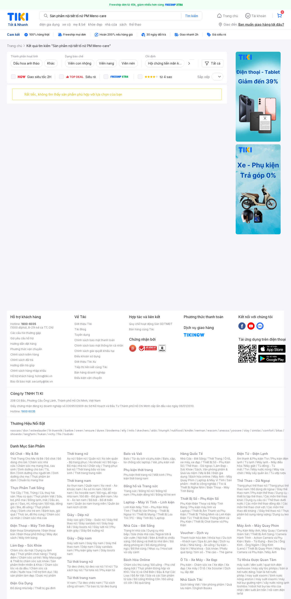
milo (131, 430)
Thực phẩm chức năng (32, 554)
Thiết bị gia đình (45, 588)
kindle (189, 430)
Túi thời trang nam (81, 578)
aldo (154, 430)
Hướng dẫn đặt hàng (23, 343)
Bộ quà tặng (142, 582)
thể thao (135, 24)
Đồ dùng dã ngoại (263, 489)
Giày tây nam (95, 543)
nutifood (177, 430)
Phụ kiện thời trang (138, 470)
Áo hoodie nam (85, 492)
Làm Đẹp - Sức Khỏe (26, 545)
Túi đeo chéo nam (90, 582)
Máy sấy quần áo (257, 473)
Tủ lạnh (249, 462)
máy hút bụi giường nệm (261, 580)
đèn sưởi (256, 564)
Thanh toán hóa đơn (193, 537)
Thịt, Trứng (30, 492)
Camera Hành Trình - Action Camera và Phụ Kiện (262, 537)
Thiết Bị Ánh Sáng (262, 534)
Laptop (160, 518)
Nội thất (143, 537)
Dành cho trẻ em (29, 510)
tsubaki (68, 434)
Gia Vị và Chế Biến (142, 572)
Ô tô (202, 568)
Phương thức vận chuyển (26, 349)
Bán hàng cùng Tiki (141, 329)
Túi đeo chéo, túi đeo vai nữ (85, 566)
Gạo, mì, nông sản (31, 503)
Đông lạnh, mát (37, 500)
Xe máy (192, 568)
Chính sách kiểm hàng (24, 354)
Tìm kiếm (191, 16)
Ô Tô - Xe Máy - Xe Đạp (198, 560)
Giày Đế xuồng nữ (92, 530)
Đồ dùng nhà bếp (21, 588)
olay (246, 430)
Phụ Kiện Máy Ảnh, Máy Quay (256, 530)
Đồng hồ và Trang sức (141, 486)
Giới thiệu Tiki (83, 324)
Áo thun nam (75, 485)
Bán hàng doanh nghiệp (89, 372)
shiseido (16, 434)
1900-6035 (28, 324)
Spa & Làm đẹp (208, 541)
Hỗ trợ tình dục (43, 572)
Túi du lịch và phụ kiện (146, 458)
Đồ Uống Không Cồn (147, 579)
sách (123, 24)
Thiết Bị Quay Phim (260, 548)
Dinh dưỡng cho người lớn (34, 473)
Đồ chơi (50, 458)
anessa (224, 430)
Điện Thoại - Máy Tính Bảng (32, 525)
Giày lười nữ (100, 527)
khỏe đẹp (95, 24)
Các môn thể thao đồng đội (263, 503)
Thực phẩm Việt (44, 496)
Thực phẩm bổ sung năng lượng (263, 512)
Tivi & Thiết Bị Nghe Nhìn (203, 485)
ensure (89, 430)
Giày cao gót (75, 519)
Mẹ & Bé (204, 473)
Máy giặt (249, 465)
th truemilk (56, 430)
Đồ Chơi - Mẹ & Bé (24, 454)
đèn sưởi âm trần (255, 590)
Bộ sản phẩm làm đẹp (34, 573)
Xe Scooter (215, 568)
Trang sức (130, 491)
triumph (164, 430)
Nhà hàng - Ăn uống (202, 545)
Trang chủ (230, 16)
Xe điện (218, 564)
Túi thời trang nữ (80, 561)
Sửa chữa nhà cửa (142, 534)
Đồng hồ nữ (146, 491)
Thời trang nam (79, 481)
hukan (42, 434)
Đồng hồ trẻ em (166, 494)
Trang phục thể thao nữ (252, 485)
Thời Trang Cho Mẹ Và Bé (26, 458)
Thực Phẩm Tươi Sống (27, 488)
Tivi (246, 469)
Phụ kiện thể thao (262, 492)
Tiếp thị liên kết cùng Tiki (90, 367)
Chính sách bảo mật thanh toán (94, 340)
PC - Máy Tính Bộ (141, 518)
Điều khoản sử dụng (87, 356)
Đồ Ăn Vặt (138, 575)
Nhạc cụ (154, 548)
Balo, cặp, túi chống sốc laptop (150, 460)
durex (100, 430)
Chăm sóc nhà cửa (35, 518)
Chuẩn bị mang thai (30, 480)
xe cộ (66, 24)
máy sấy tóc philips (265, 568)
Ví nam (71, 582)
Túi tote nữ (91, 570)
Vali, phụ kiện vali (163, 462)
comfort (268, 430)
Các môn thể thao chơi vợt (262, 505)
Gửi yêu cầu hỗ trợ (22, 338)
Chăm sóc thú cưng (136, 564)
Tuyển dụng (82, 334)
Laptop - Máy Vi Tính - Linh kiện (149, 502)
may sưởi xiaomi (257, 575)
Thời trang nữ (77, 454)
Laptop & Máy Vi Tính (211, 480)
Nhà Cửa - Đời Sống (139, 525)
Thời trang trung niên (88, 473)
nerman (200, 430)
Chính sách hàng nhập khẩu (28, 370)
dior (25, 430)
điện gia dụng (49, 24)
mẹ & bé (79, 24)
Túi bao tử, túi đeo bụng (101, 586)
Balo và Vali (133, 454)
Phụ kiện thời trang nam (148, 476)
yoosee (236, 430)
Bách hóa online (199, 476)
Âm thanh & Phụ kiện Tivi (253, 458)
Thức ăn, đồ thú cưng (31, 514)
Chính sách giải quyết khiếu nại (94, 351)
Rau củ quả (24, 496)
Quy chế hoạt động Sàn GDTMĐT (150, 324)
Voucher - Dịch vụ (194, 533)
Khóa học (214, 537)
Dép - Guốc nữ (95, 519)
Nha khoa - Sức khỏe (204, 548)
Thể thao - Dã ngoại (199, 465)
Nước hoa (25, 572)
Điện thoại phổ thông (31, 534)
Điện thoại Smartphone (25, 530)
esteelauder (38, 430)
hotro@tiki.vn (43, 376)
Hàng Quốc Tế (191, 454)
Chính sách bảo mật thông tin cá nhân (98, 345)
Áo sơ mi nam (92, 489)
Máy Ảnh (271, 552)
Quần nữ (94, 458)
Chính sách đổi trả (21, 360)
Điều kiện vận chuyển (88, 378)
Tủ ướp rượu (278, 473)
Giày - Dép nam (79, 538)
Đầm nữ (82, 458)
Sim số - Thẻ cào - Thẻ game (213, 552)
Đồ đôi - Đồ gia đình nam (96, 496)
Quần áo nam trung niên (90, 503)
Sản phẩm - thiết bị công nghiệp (206, 481)
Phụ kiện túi (107, 570)
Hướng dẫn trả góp (22, 365)
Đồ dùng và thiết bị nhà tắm (150, 541)
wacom (212, 430)
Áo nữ (70, 458)
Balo (127, 458)
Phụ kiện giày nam (86, 550)
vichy (51, 434)
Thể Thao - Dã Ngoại (253, 481)
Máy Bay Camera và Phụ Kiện (261, 550)
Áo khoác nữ (97, 462)
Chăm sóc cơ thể (30, 557)
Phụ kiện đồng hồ (143, 494)
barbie (69, 430)
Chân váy (94, 465)
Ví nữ (108, 566)
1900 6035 (28, 411)
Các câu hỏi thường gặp (25, 333)
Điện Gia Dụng (21, 583)
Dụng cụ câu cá (256, 500)
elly (124, 430)
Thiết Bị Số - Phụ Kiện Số (199, 499)
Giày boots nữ (82, 527)
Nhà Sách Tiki (191, 579)
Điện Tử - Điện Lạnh (252, 454)
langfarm (30, 434)
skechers (143, 430)
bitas (279, 430)
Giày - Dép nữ (78, 515)
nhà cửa (111, 24)
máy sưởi (243, 564)
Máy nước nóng (261, 469)
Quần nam (92, 485)
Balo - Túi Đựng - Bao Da (261, 541)
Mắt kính (159, 474)
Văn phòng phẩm (213, 584)
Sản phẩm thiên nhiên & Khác (33, 562)
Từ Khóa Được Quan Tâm (256, 560)
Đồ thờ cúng (138, 548)
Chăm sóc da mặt (21, 550)
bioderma (113, 430)
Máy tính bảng (28, 537)
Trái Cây (15, 492)
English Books (202, 588)
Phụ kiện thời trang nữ (137, 474)
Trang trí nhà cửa (134, 530)
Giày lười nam (75, 543)
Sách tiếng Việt (190, 584)
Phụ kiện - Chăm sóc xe (195, 564)
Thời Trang (215, 458)
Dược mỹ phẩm (46, 575)
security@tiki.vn (42, 381)
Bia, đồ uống (25, 507)
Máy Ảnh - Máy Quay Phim (258, 525)
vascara (15, 430)
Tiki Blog (80, 329)
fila (59, 434)
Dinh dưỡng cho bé (30, 469)
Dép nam (87, 546)
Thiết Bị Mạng (146, 514)
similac (256, 430)
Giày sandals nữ (89, 523)
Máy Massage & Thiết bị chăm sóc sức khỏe (36, 559)
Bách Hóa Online (137, 560)
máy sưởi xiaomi (266, 579)
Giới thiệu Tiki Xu (85, 361)
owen (79, 430)
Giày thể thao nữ (269, 510)
